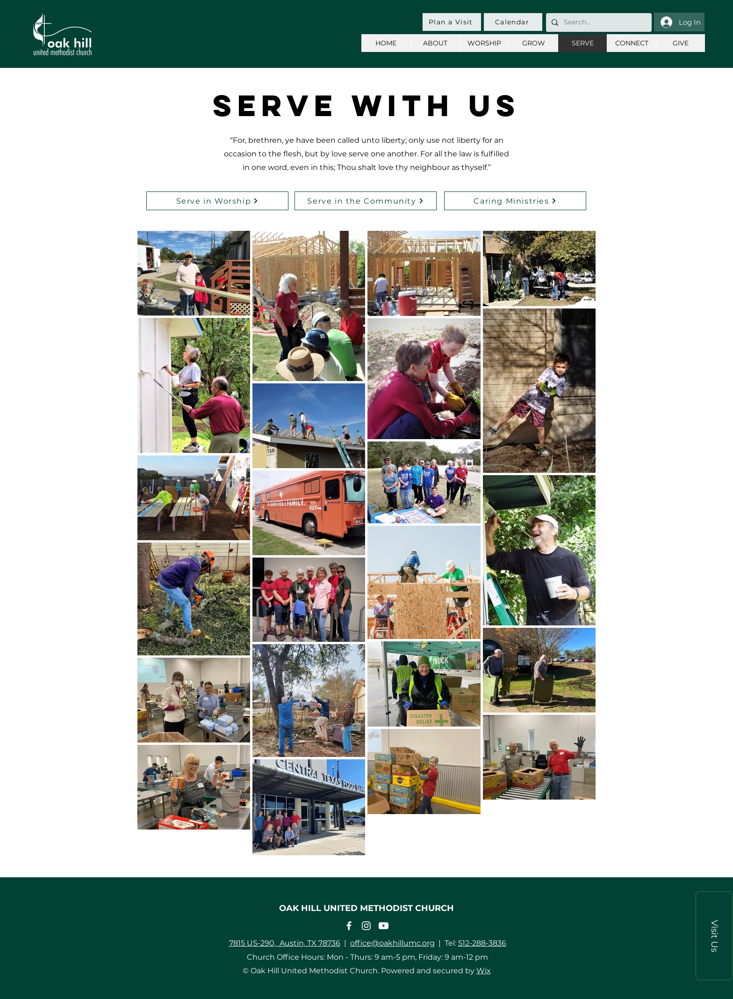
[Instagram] (366, 926)
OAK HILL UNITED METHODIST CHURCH (366, 908)
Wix (483, 970)
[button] (714, 935)
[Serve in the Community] (366, 200)
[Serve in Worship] (217, 200)
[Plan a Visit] (452, 22)
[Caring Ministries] (515, 200)
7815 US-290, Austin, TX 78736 (284, 943)
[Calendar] (513, 22)
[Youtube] (383, 926)
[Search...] (598, 22)
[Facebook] (349, 926)
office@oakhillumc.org (392, 943)
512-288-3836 (482, 943)
